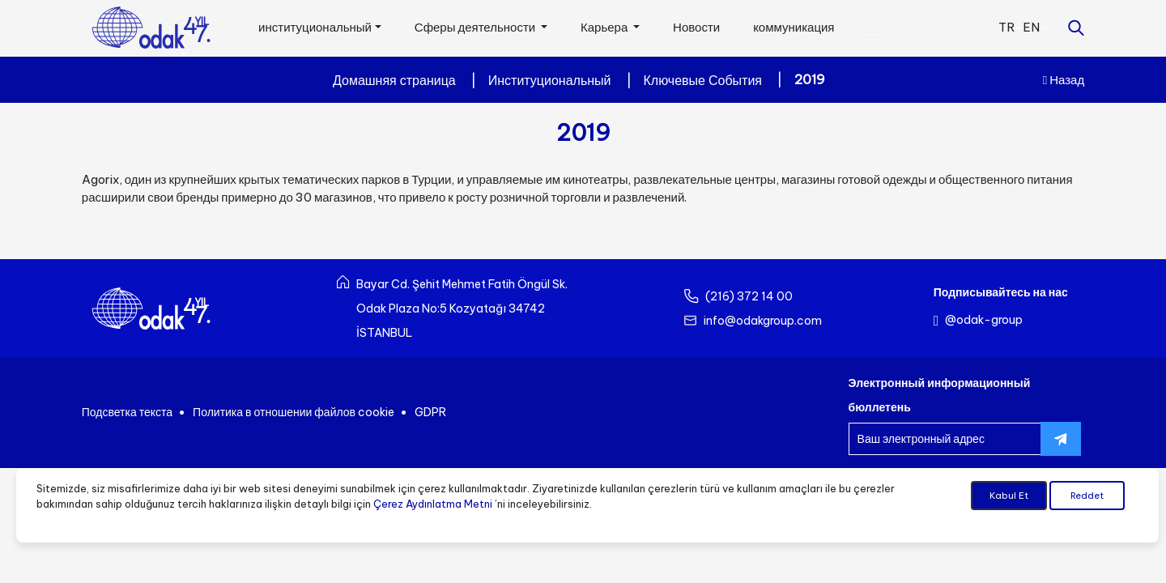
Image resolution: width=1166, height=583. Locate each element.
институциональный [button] (315, 27)
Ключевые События (703, 80)
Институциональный (549, 80)
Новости (696, 27)
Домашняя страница (394, 80)
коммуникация (793, 27)
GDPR (430, 412)
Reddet (1087, 496)
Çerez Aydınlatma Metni (432, 503)
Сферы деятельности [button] (476, 27)
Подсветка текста (127, 412)
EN (1031, 27)
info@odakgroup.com (763, 320)
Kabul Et (1009, 496)
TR (1006, 27)
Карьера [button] (605, 27)
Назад (1063, 79)
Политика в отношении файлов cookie (293, 412)
